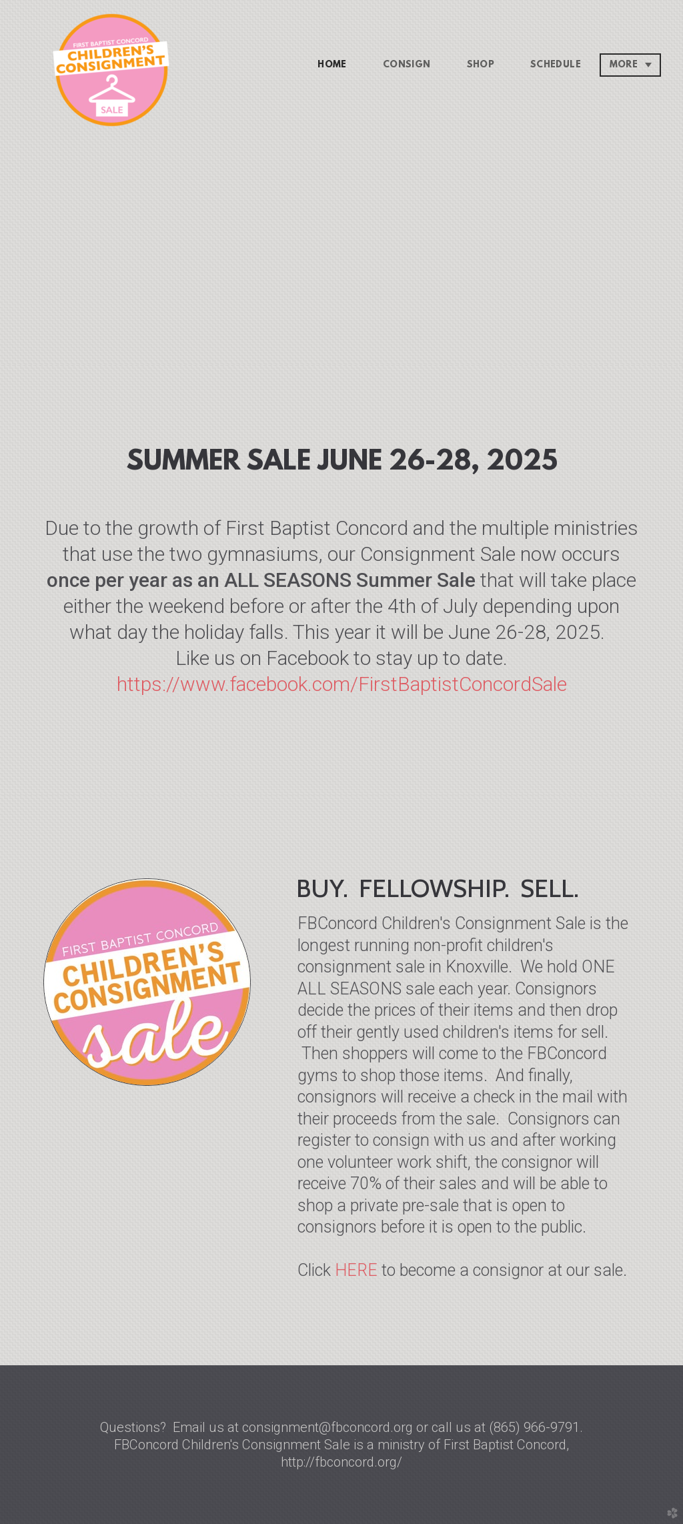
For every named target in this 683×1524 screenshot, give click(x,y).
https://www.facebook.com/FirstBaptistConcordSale (342, 684)
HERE (356, 1270)
